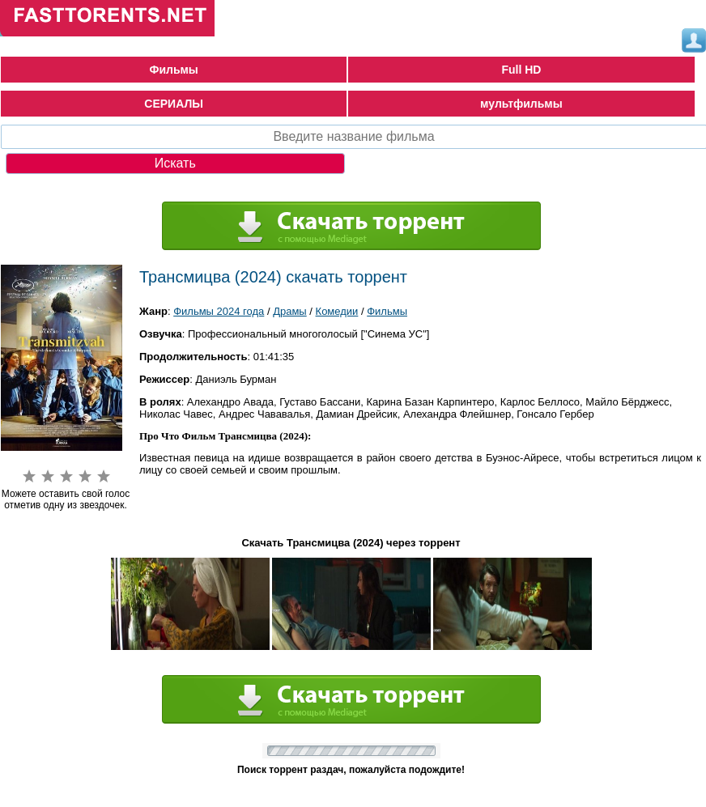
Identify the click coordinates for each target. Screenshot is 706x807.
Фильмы (173, 69)
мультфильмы (521, 103)
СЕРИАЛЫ (173, 103)
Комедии (337, 311)
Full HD (521, 69)
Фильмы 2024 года (218, 311)
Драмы (290, 311)
